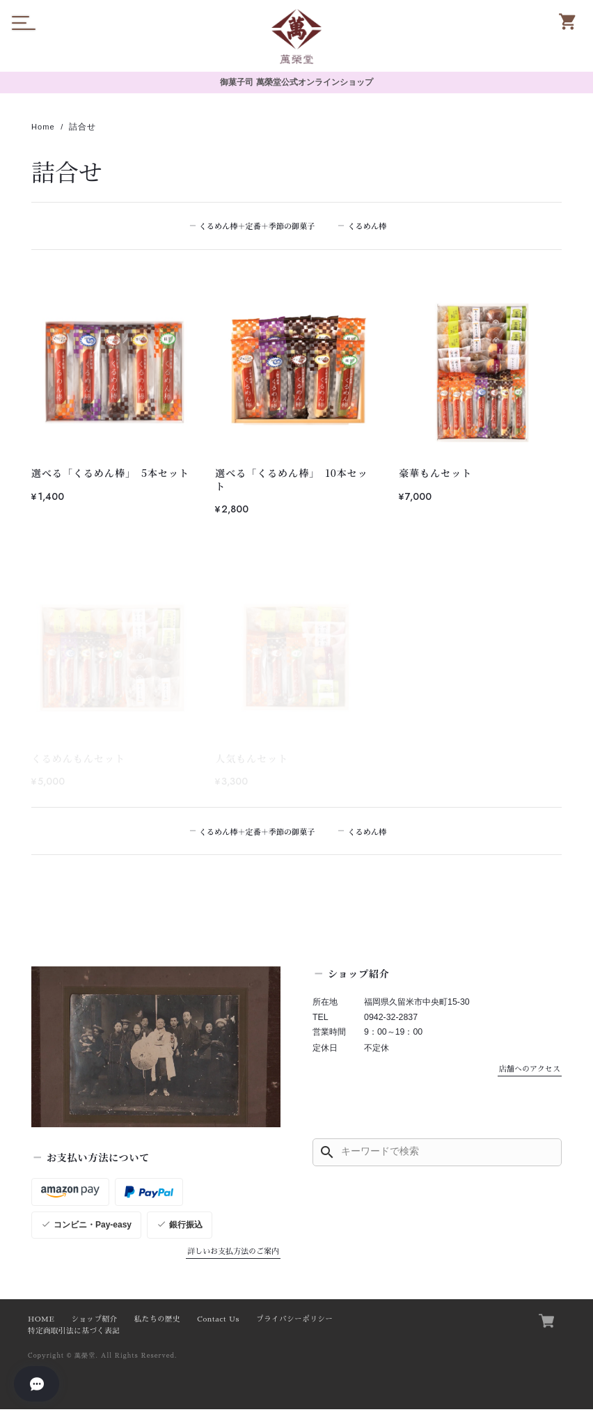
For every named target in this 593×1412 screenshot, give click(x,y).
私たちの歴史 (157, 1322)
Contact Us (218, 1322)
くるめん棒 (370, 227)
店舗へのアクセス (529, 1071)
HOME (41, 1322)
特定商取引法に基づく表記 (74, 1334)
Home (43, 127)
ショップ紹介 (94, 1322)
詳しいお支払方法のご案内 (233, 1253)
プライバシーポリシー (294, 1322)
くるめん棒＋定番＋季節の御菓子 (257, 227)
